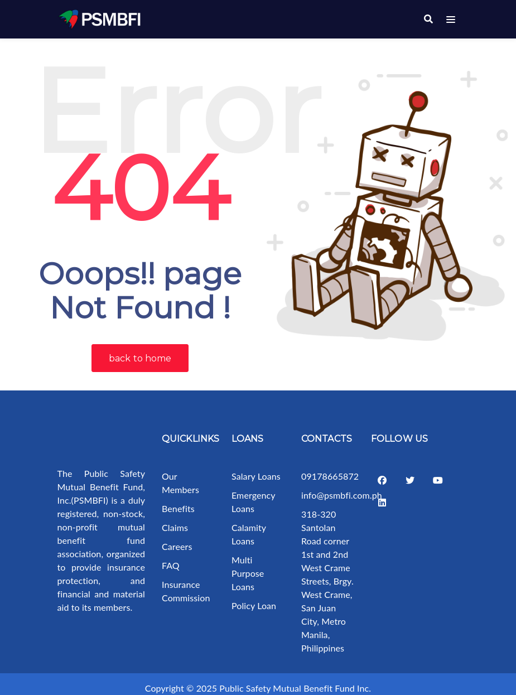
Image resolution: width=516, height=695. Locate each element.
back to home (140, 350)
